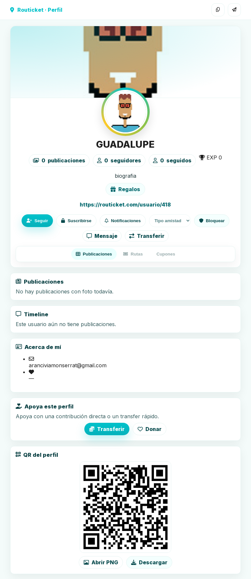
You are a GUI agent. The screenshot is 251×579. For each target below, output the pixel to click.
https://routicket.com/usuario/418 (125, 204)
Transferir (146, 236)
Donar (149, 429)
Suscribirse (76, 220)
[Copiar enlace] (218, 9)
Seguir (37, 220)
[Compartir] (234, 9)
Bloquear (212, 220)
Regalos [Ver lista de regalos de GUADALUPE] (125, 189)
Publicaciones (94, 254)
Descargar (149, 562)
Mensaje (102, 236)
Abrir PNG (101, 562)
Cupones (166, 254)
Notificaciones (123, 220)
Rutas (133, 254)
